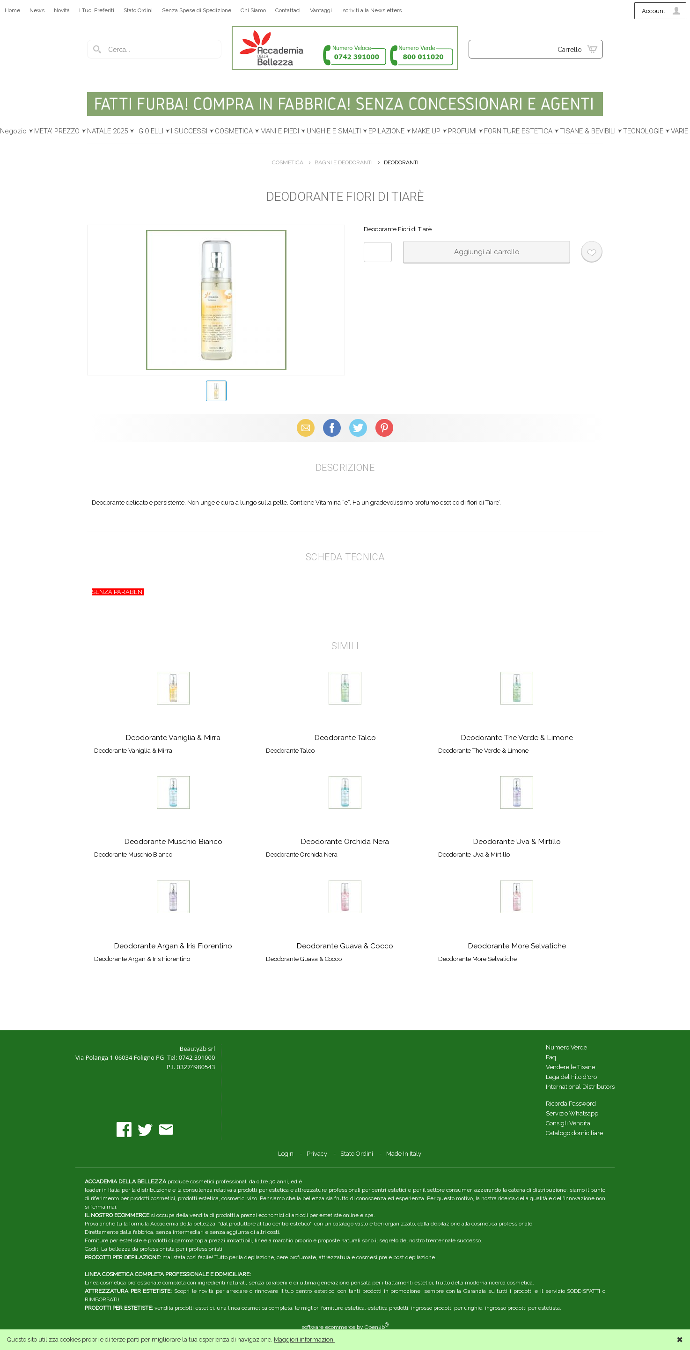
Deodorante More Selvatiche (517, 945)
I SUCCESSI (189, 131)
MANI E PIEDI (279, 131)
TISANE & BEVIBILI (588, 131)
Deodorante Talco (345, 737)
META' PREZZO (57, 131)
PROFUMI (462, 131)
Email (306, 427)
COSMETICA (234, 131)
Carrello (570, 49)
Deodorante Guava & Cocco (344, 945)
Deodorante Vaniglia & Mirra (172, 737)
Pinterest (384, 427)
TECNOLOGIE (643, 131)
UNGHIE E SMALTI (334, 131)
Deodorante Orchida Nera (345, 841)
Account (653, 11)
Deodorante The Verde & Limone (517, 737)
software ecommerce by (345, 1327)
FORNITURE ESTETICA (518, 131)
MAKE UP (426, 131)
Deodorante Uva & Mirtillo (517, 841)
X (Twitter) (358, 427)
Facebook (332, 427)
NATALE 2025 (107, 131)
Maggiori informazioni (304, 1339)
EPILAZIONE (386, 131)
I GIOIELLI (149, 131)
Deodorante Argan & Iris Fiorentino (173, 945)
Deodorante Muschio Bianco (173, 841)
